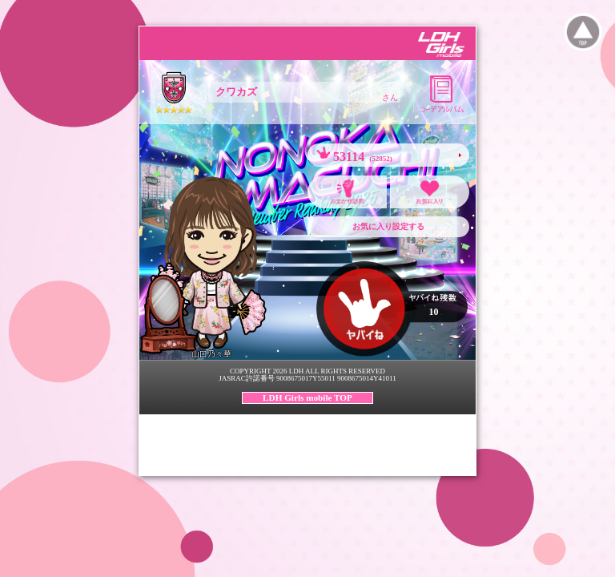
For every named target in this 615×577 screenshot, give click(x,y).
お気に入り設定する (388, 226)
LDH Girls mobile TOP (307, 397)
